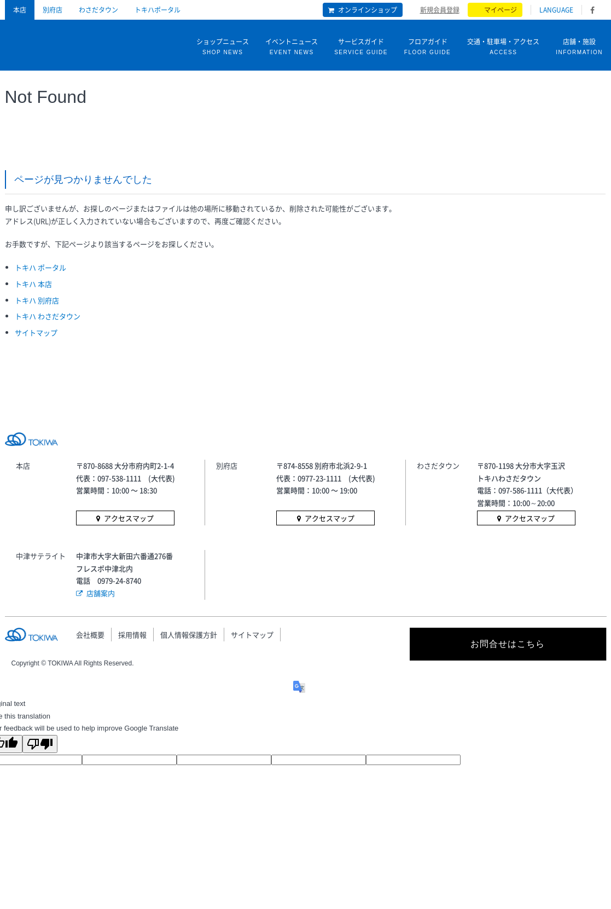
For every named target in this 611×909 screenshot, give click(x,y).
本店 (19, 10)
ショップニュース (222, 47)
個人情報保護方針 (188, 634)
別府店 (52, 10)
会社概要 (90, 634)
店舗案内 (100, 593)
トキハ (47, 43)
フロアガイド (427, 47)
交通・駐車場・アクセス (503, 47)
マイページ (500, 10)
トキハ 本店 (33, 284)
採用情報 (132, 634)
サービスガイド (361, 47)
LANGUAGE (556, 10)
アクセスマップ (129, 518)
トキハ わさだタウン (47, 316)
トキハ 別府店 (37, 300)
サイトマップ (36, 332)
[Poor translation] (39, 744)
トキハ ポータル (40, 267)
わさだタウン (98, 10)
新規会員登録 (439, 9)
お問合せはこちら (507, 644)
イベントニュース (291, 47)
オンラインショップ (367, 10)
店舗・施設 (579, 47)
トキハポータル (158, 10)
